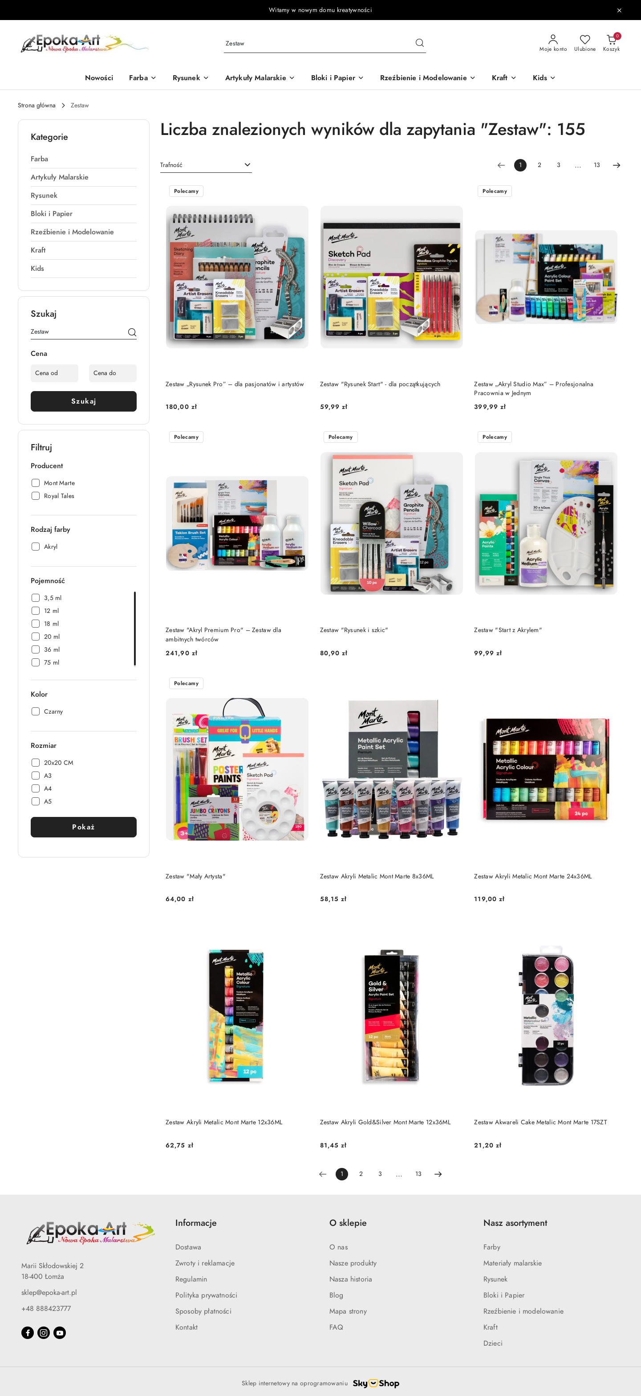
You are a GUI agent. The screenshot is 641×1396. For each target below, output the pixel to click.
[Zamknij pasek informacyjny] (619, 10)
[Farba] (143, 78)
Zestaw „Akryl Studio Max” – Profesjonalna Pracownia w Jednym (533, 388)
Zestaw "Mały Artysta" (196, 876)
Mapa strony (348, 1311)
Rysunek (495, 1279)
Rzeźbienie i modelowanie (523, 1311)
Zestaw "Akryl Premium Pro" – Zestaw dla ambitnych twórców (223, 634)
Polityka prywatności (206, 1295)
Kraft (490, 1327)
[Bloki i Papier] (338, 78)
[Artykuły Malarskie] (260, 78)
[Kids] (544, 78)
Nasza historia (350, 1279)
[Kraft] (504, 78)
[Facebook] (27, 1333)
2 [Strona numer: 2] (539, 165)
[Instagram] (43, 1333)
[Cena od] (54, 373)
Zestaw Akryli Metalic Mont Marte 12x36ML (224, 1122)
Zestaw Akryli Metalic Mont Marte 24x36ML (533, 876)
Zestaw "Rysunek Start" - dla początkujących (380, 384)
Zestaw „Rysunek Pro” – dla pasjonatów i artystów (235, 384)
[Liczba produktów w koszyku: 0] (611, 43)
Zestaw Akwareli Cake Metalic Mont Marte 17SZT (540, 1122)
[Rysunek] (191, 78)
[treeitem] (84, 159)
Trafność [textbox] (171, 165)
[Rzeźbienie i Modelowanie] (428, 78)
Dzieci (493, 1343)
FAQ (336, 1327)
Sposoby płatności (203, 1311)
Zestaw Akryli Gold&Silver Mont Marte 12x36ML (385, 1122)
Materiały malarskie (512, 1263)
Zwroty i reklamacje (205, 1263)
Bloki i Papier (503, 1295)
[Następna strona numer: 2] (616, 165)
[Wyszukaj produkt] (325, 44)
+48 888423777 (46, 1309)
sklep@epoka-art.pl (49, 1293)
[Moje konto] (553, 43)
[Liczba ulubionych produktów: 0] (585, 43)
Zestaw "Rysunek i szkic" (354, 630)
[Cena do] (113, 373)
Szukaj (84, 401)
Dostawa (188, 1247)
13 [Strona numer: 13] (597, 165)
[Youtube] (59, 1333)
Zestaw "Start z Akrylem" (508, 630)
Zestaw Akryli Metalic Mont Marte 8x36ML (377, 876)
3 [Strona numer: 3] (558, 165)
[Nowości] (99, 78)
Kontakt (186, 1327)
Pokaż (83, 827)
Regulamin (191, 1279)
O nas (338, 1247)
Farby (491, 1247)
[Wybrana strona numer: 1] (520, 165)
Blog (336, 1295)
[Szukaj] (132, 333)
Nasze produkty (353, 1263)
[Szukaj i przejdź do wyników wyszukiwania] (420, 43)
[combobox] (206, 165)
